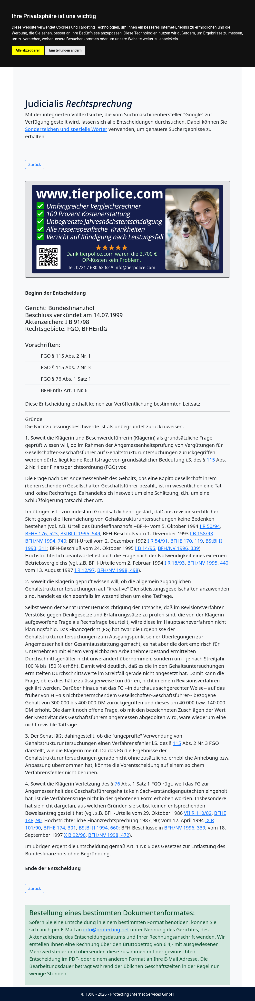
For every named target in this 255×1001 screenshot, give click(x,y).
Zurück (34, 164)
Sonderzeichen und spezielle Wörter (66, 129)
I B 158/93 (201, 533)
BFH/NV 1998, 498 (117, 570)
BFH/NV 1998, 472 (108, 835)
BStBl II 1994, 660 (99, 827)
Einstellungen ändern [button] (65, 50)
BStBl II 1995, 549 (80, 533)
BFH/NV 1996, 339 (178, 548)
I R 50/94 (210, 526)
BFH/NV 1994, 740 (45, 541)
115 (211, 459)
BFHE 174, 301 (59, 827)
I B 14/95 (145, 548)
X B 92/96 (75, 835)
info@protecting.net (106, 929)
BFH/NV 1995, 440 (207, 563)
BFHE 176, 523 (41, 533)
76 (117, 783)
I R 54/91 (157, 541)
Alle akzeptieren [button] (28, 50)
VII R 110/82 (198, 813)
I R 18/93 (175, 563)
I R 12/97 (84, 570)
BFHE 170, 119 (186, 541)
